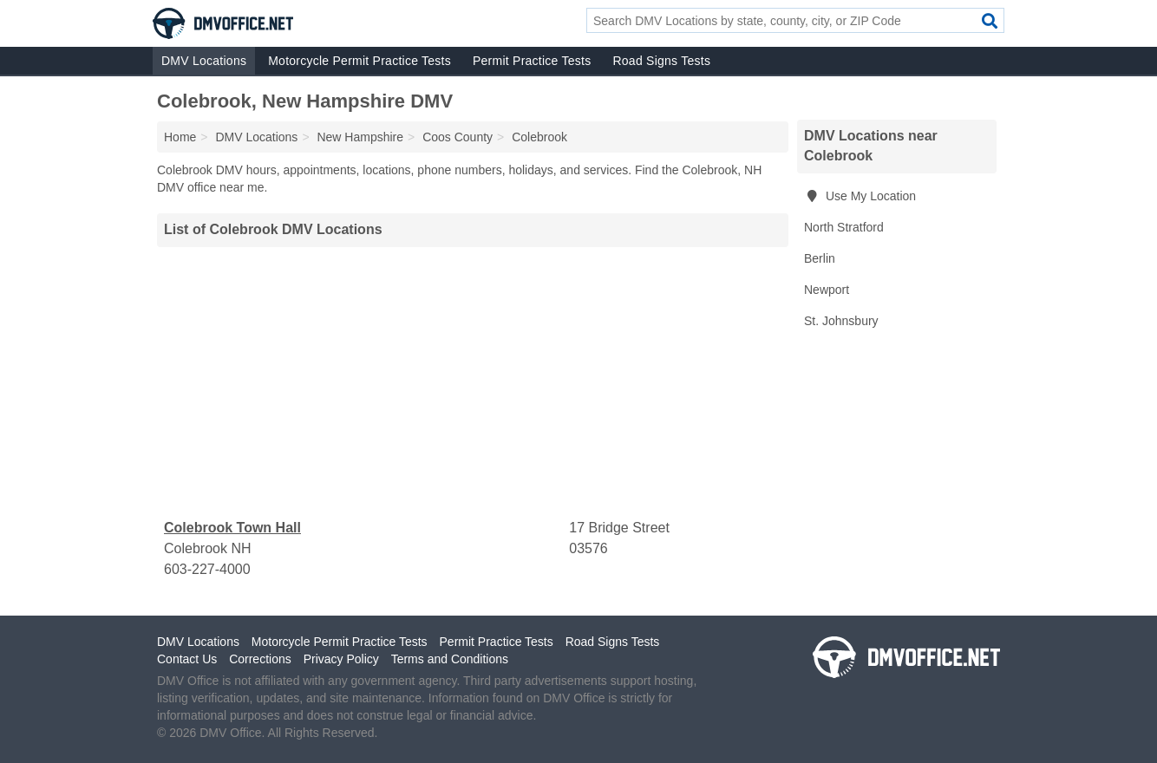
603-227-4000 (207, 569)
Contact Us (187, 659)
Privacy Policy (341, 659)
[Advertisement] (472, 382)
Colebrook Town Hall (232, 527)
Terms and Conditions (449, 659)
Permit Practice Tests (532, 61)
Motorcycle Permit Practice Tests (359, 61)
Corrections (260, 659)
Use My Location (860, 196)
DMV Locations (203, 61)
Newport (826, 290)
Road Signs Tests (661, 61)
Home (180, 137)
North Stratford (844, 227)
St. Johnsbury (841, 321)
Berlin (819, 258)
